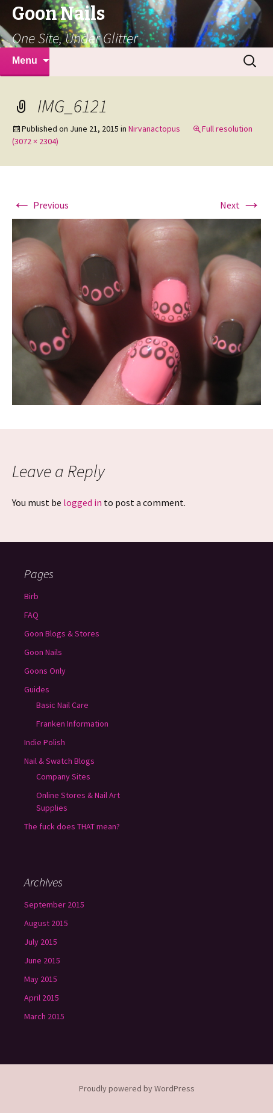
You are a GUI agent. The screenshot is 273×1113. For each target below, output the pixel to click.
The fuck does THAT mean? (72, 826)
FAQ (31, 614)
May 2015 (40, 979)
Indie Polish (44, 742)
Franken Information (72, 723)
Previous (40, 205)
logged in (82, 502)
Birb (31, 596)
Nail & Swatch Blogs (59, 760)
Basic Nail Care (62, 705)
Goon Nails (43, 652)
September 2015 (54, 904)
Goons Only (45, 670)
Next (240, 205)
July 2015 (40, 941)
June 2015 (42, 960)
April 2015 (41, 997)
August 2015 (46, 923)
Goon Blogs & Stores (61, 633)
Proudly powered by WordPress (137, 1088)
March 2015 (44, 1016)
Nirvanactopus (154, 128)
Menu (24, 60)
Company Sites (63, 776)
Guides (36, 689)
